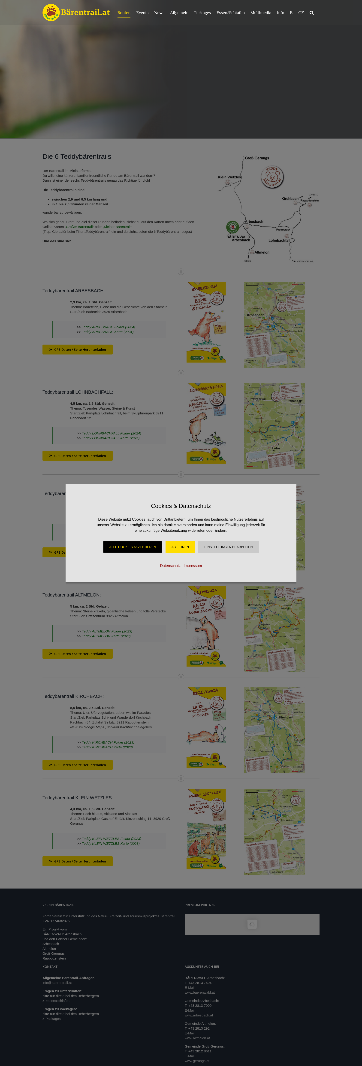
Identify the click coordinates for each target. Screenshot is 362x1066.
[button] (312, 12)
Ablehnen (180, 547)
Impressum (193, 566)
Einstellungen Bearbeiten (228, 547)
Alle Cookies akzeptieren (132, 547)
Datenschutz (170, 566)
